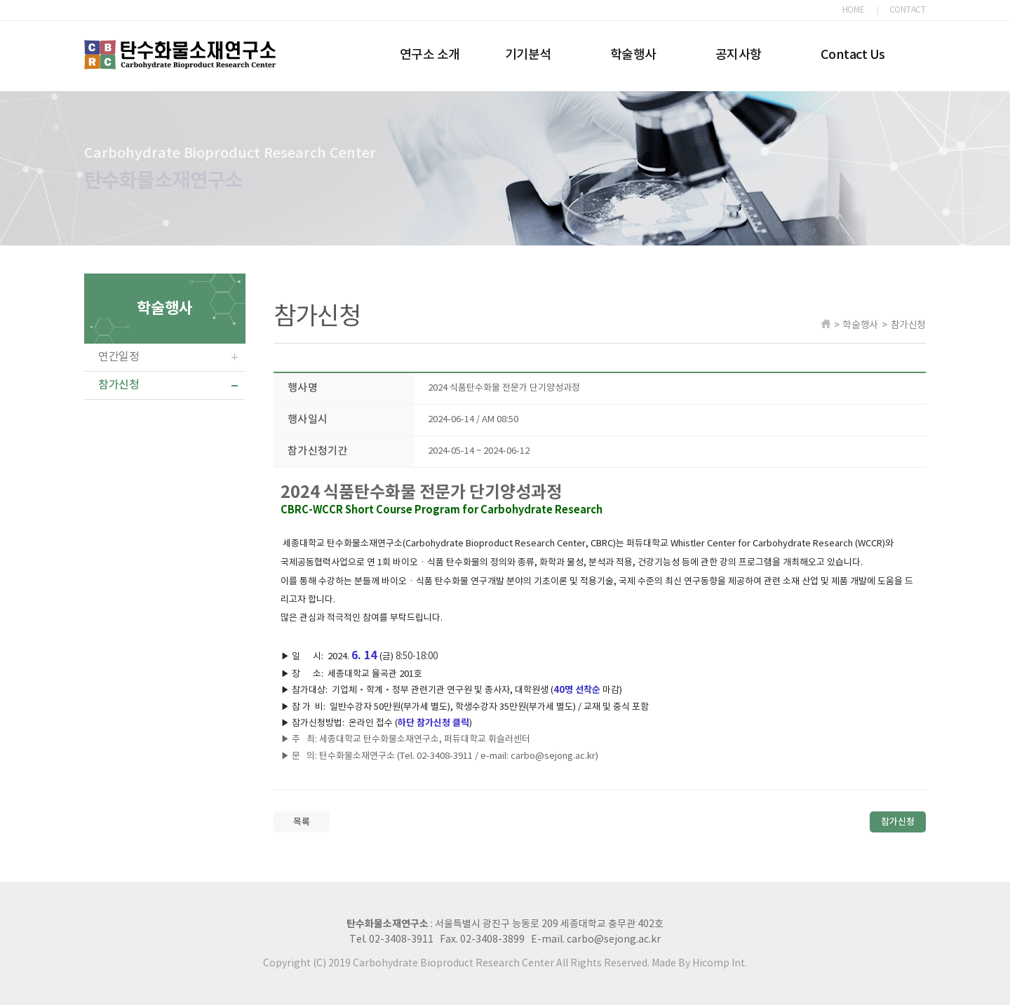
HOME (853, 10)
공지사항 (738, 55)
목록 (301, 822)
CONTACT (907, 10)
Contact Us (853, 55)
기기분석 (528, 55)
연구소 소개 (430, 55)
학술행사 (633, 55)
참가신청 (118, 385)
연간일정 (118, 357)
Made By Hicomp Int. (699, 963)
